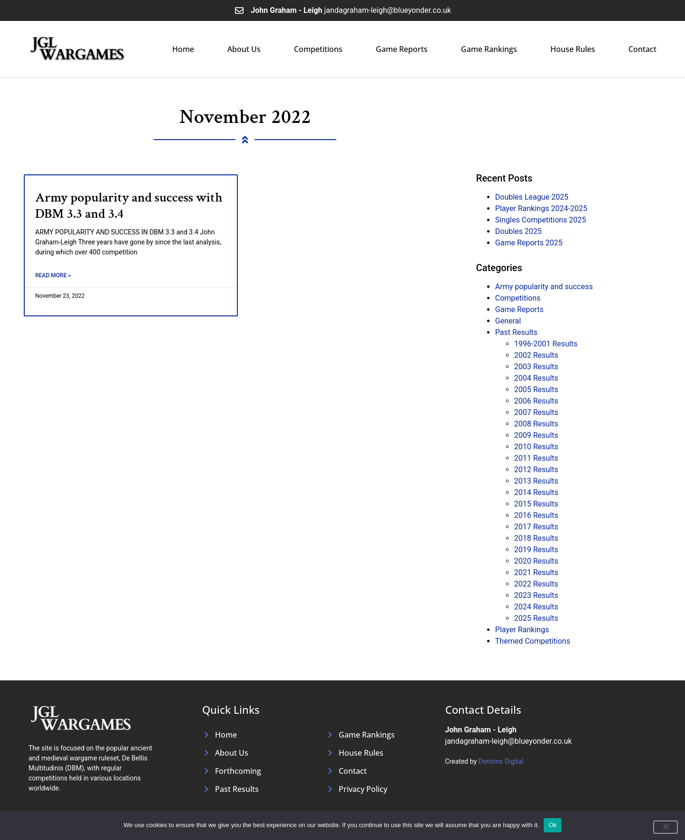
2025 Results (536, 618)
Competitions (318, 49)
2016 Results (536, 515)
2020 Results (536, 561)
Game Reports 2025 (529, 242)
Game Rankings (489, 49)
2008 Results (536, 423)
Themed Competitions (532, 641)
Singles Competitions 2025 (540, 219)
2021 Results (536, 572)
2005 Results (536, 389)
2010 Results (536, 446)
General (508, 320)
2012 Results (536, 469)
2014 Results (536, 492)
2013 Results (536, 481)
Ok (552, 825)
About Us (244, 49)
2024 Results (536, 606)
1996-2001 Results (545, 343)
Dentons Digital (501, 761)
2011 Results (536, 458)
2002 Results (536, 355)
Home (183, 49)
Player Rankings (522, 629)
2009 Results (536, 435)
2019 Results (536, 549)
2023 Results (536, 595)
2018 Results (536, 538)
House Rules (572, 49)
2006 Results (536, 400)
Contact (642, 49)
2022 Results (536, 583)
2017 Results (536, 526)
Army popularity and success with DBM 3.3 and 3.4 (129, 206)
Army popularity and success (544, 286)
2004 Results (536, 378)
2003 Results (536, 366)
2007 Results (536, 412)
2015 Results (536, 503)
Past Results (516, 332)
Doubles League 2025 (531, 197)
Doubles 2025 (518, 231)
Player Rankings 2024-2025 (541, 208)
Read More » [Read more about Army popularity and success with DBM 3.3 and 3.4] (53, 275)
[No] (665, 827)
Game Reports (402, 49)
